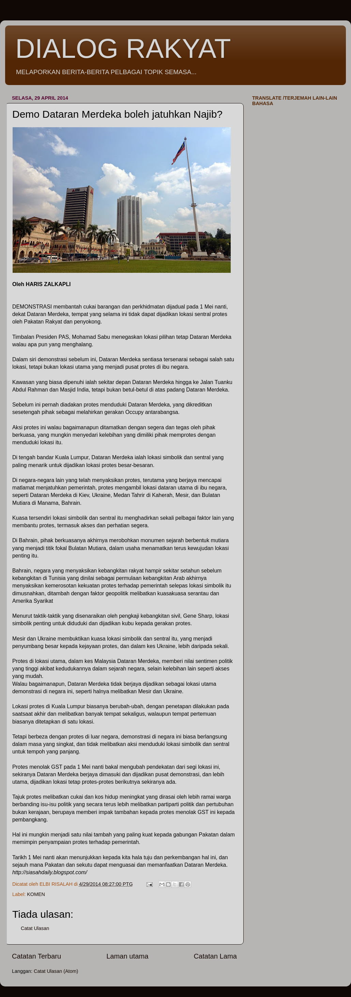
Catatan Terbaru (36, 956)
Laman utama (127, 956)
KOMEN (36, 894)
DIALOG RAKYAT (123, 48)
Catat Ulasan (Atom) (56, 971)
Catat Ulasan (35, 928)
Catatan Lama (215, 956)
